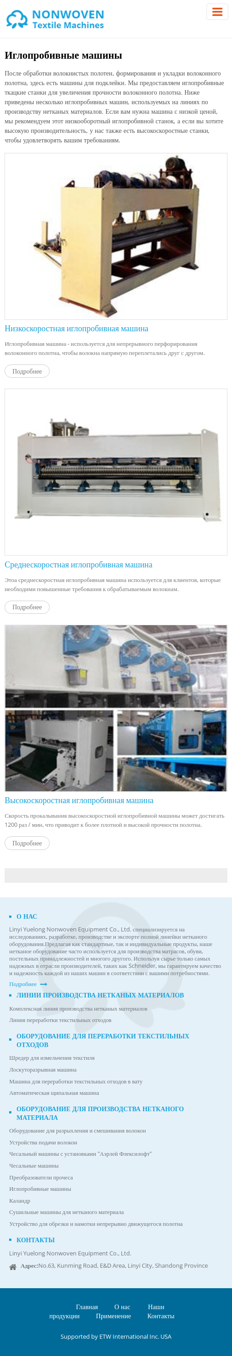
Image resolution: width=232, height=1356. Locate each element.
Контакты (35, 1239)
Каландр (19, 1200)
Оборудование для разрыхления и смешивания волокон (77, 1130)
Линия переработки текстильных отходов (60, 1020)
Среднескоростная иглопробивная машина (78, 563)
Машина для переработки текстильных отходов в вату (75, 1081)
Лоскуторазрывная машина (43, 1069)
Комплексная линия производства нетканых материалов (78, 1008)
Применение (113, 1315)
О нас (26, 916)
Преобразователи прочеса (41, 1177)
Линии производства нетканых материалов (100, 995)
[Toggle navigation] (217, 12)
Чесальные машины (33, 1165)
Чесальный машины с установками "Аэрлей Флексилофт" (80, 1154)
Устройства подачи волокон (43, 1142)
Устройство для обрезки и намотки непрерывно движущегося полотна (96, 1224)
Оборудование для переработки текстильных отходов (102, 1040)
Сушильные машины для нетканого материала (66, 1212)
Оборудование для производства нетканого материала (100, 1113)
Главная (87, 1306)
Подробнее (27, 371)
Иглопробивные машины (40, 1189)
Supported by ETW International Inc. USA (116, 1336)
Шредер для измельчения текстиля (51, 1058)
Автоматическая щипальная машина (54, 1093)
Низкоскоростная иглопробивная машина (76, 328)
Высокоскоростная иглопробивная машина (79, 799)
